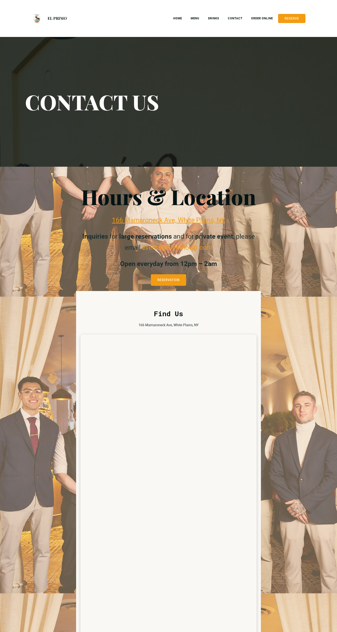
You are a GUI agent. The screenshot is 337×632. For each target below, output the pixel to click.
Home (177, 18)
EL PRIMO (57, 18)
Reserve (292, 18)
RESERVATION (168, 280)
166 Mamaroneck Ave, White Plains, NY (168, 219)
